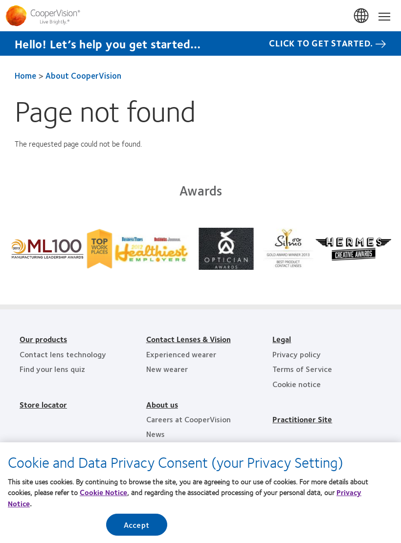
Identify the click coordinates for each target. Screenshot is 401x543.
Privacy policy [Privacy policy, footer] (296, 354)
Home (25, 75)
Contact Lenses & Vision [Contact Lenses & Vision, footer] (188, 339)
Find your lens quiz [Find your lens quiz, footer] (52, 369)
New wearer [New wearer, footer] (167, 369)
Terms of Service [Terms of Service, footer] (302, 369)
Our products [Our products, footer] (43, 339)
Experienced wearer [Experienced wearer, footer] (181, 354)
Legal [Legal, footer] (281, 339)
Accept (136, 527)
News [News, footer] (155, 434)
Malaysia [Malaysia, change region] (362, 16)
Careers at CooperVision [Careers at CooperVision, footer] (188, 419)
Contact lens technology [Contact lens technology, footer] (63, 354)
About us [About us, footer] (162, 404)
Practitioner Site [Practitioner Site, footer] (302, 419)
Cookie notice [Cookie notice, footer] (296, 384)
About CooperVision (83, 75)
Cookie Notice (103, 495)
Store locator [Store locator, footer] (43, 404)
